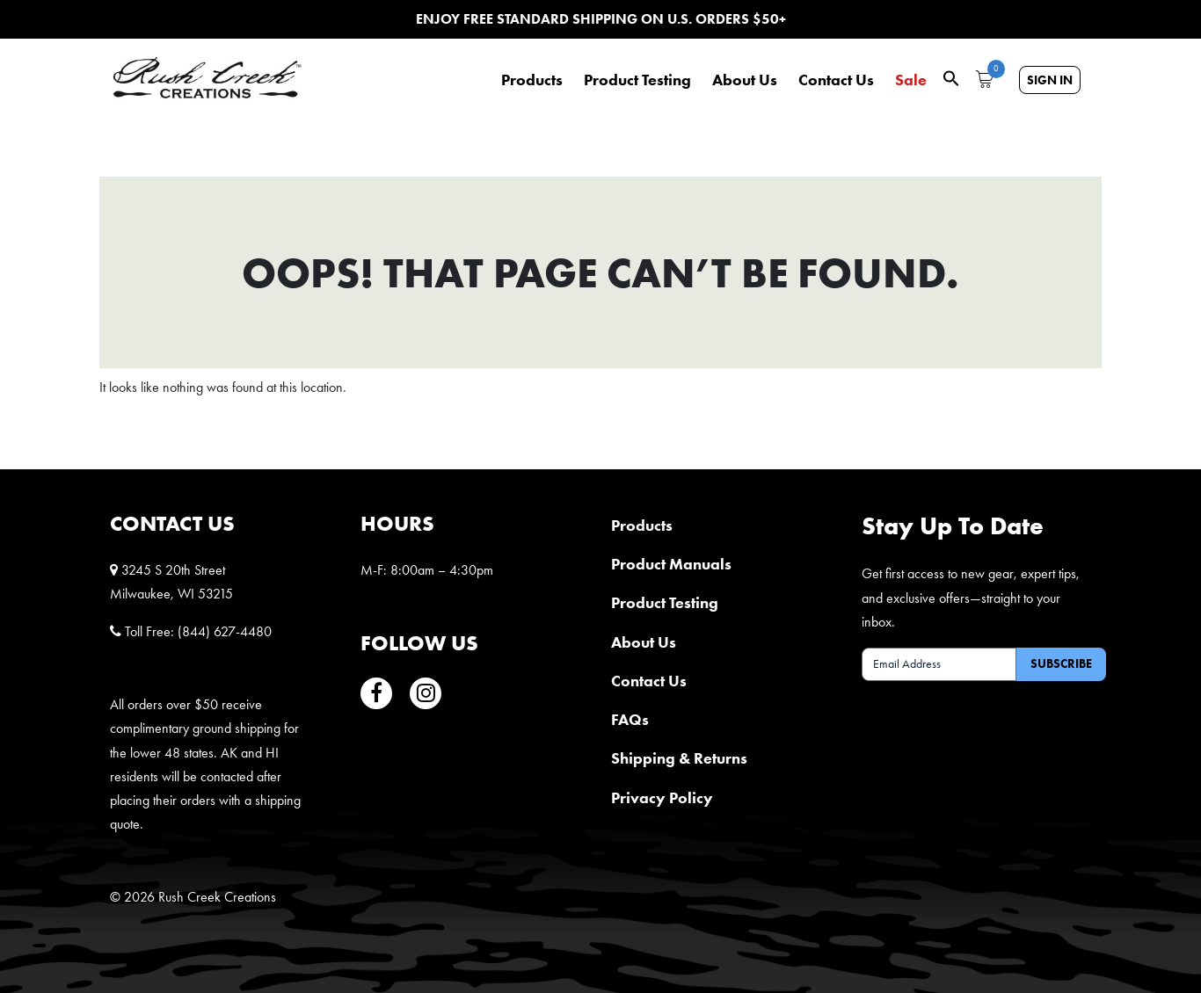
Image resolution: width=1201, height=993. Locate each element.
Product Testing (637, 80)
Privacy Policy (662, 797)
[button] (951, 76)
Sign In (1050, 80)
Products (532, 80)
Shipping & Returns (679, 758)
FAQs (630, 719)
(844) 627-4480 (225, 631)
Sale (911, 80)
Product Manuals (671, 564)
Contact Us (836, 80)
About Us (744, 80)
